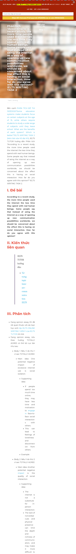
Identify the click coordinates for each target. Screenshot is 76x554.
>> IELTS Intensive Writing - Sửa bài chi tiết (26, 281)
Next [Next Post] (41, 538)
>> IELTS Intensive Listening (19, 284)
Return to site (12, 553)
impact (59, 229)
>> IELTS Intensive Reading (19, 288)
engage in (59, 206)
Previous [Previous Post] (10, 538)
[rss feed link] (68, 553)
